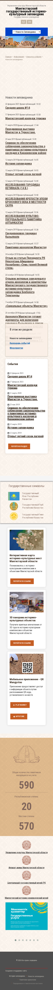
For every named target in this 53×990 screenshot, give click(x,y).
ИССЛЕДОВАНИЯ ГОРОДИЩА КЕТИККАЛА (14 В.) (22, 270)
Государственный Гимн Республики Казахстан (32, 523)
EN (29, 21)
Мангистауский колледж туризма (25, 202)
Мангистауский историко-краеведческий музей (26, 898)
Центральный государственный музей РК (26, 882)
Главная (8, 57)
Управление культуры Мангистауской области (27, 852)
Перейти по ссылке (22, 581)
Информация (19, 57)
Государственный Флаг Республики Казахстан (30, 503)
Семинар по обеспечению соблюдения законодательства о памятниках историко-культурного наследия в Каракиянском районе (26, 231)
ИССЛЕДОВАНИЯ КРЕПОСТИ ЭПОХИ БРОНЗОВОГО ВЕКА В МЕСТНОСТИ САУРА (26, 286)
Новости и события (33, 57)
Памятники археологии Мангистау (26, 331)
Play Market (20, 705)
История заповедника (18, 247)
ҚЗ (23, 21)
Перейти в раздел (19, 446)
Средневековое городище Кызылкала (21, 318)
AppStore (18, 716)
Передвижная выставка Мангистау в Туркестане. (20, 214)
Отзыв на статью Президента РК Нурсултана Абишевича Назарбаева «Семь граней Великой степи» (26, 346)
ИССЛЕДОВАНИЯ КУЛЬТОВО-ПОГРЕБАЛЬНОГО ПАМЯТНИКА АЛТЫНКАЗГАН (23, 303)
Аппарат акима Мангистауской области (26, 867)
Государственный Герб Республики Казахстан (33, 513)
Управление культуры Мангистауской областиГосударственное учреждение (26, 11)
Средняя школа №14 (17, 191)
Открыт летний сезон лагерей (23, 257)
